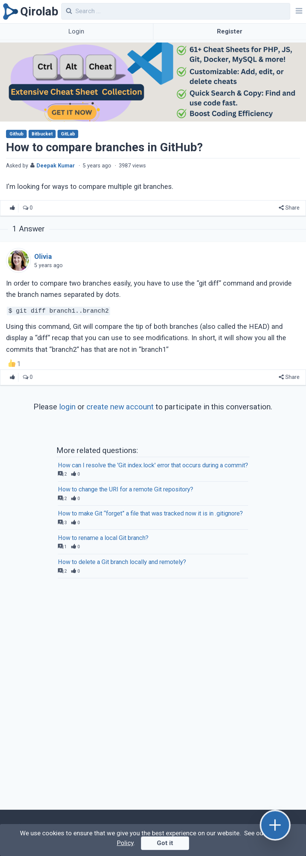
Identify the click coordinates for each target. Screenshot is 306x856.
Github (16, 134)
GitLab (68, 134)
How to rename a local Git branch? (103, 537)
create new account (120, 406)
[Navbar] (298, 11)
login (67, 406)
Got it (165, 843)
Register (229, 31)
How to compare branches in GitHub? (104, 147)
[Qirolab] (29, 11)
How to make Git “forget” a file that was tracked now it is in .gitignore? (150, 513)
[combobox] (176, 11)
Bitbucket (42, 134)
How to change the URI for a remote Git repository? (125, 489)
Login (76, 31)
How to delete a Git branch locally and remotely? (122, 562)
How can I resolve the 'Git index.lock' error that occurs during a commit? (153, 465)
